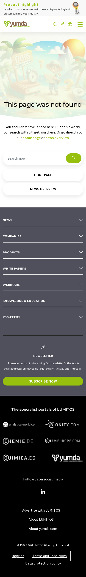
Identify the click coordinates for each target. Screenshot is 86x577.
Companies (12, 236)
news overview (57, 137)
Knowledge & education (24, 301)
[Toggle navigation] (80, 25)
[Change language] (70, 24)
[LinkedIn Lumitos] (43, 491)
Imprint (18, 555)
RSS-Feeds (11, 317)
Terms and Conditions (49, 555)
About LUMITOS (41, 519)
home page (31, 137)
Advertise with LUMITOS (41, 510)
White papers (14, 268)
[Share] (62, 24)
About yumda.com (43, 528)
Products (11, 252)
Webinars (11, 284)
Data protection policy (43, 563)
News (7, 220)
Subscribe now (43, 381)
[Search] (55, 24)
